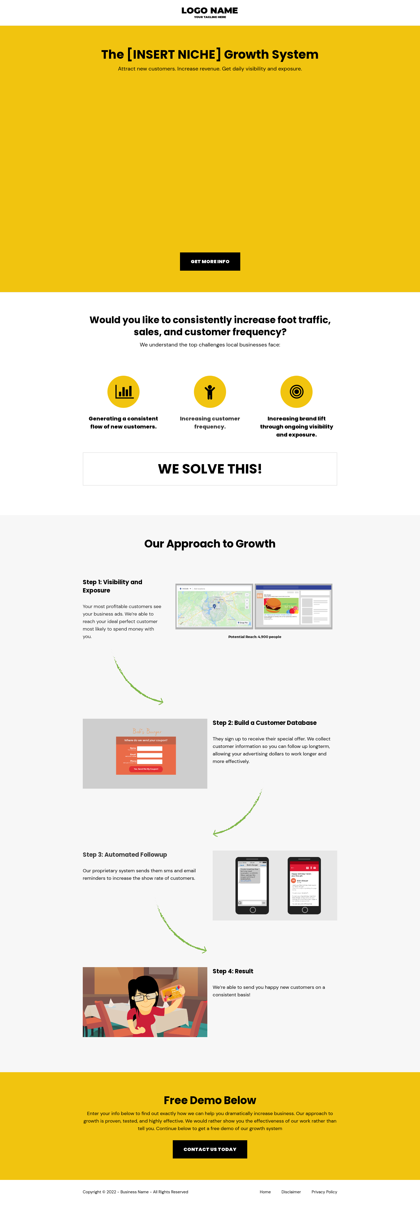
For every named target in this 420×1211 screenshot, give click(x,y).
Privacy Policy (324, 1192)
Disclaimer (291, 1192)
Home (265, 1192)
